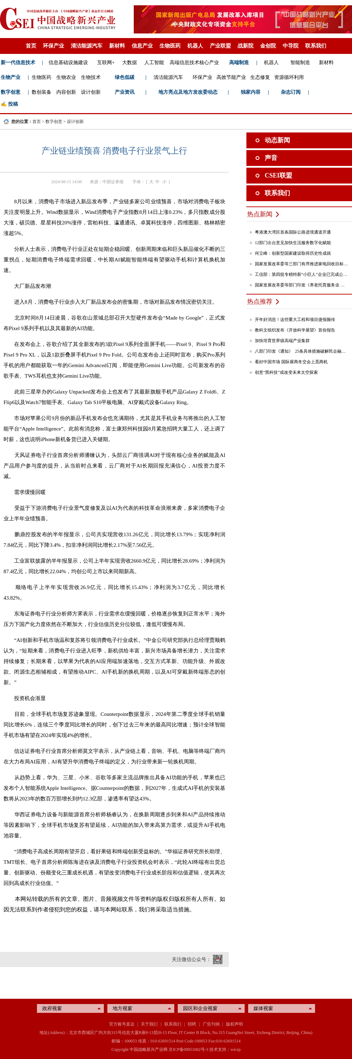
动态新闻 (277, 140)
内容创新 (66, 92)
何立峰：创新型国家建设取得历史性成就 (293, 253)
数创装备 (41, 92)
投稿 (13, 104)
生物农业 (66, 77)
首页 (31, 46)
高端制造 (239, 62)
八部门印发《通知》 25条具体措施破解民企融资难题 (301, 351)
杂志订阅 (291, 92)
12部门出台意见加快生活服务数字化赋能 (293, 242)
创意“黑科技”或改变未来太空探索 (286, 372)
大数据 (129, 62)
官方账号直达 (121, 1024)
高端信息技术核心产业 (194, 62)
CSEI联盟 (278, 175)
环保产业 (53, 46)
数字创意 (10, 92)
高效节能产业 (231, 77)
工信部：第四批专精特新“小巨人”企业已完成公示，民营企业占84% (301, 274)
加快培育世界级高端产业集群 (282, 340)
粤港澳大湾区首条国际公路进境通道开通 (293, 232)
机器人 (195, 46)
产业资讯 (124, 92)
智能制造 (300, 62)
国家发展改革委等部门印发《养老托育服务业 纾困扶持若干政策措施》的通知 (301, 285)
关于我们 (149, 1024)
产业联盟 (220, 46)
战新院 (245, 46)
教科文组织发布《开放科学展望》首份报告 (295, 330)
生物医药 (170, 46)
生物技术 (91, 77)
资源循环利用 (289, 77)
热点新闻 (259, 214)
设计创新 (91, 92)
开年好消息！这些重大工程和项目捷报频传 (295, 319)
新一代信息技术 (18, 62)
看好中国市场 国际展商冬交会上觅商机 (291, 361)
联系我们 (315, 46)
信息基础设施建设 (68, 62)
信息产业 (142, 46)
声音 (271, 157)
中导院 (290, 46)
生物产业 (10, 77)
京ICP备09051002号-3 (188, 1049)
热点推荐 (259, 301)
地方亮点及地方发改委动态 (188, 92)
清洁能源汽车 (86, 46)
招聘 (192, 1024)
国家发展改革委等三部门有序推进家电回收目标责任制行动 (301, 263)
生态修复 (260, 77)
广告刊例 (211, 1024)
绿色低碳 (124, 77)
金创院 (268, 46)
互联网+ (106, 62)
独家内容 (250, 92)
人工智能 (154, 62)
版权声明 (234, 1024)
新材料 (117, 46)
